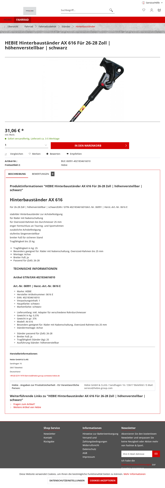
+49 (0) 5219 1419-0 (18, 375)
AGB (85, 453)
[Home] (8, 20)
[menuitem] (88, 10)
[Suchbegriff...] (88, 10)
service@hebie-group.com (37, 375)
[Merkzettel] (144, 10)
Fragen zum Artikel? (22, 404)
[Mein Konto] (152, 10)
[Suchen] (111, 10)
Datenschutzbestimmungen (136, 464)
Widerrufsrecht (91, 445)
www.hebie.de (54, 375)
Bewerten (53, 153)
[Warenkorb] (160, 10)
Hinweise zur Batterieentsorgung (100, 433)
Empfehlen (74, 153)
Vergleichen (14, 153)
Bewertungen (43, 174)
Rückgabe (49, 441)
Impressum (89, 456)
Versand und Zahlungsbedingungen (95, 439)
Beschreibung (17, 173)
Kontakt (48, 437)
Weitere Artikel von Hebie (25, 407)
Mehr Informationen (135, 474)
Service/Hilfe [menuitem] (151, 2)
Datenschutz (89, 449)
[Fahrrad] (22, 20)
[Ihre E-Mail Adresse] (136, 454)
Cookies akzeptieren (102, 480)
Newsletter (49, 433)
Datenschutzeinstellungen (67, 480)
